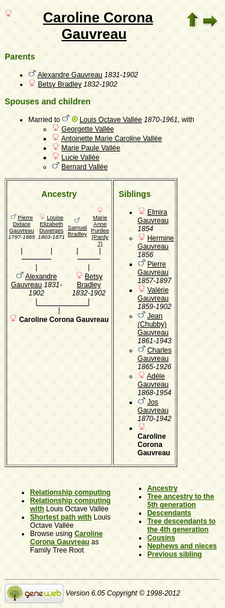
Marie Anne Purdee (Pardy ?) (100, 230)
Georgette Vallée (87, 129)
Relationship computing (70, 492)
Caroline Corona (98, 17)
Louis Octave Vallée (111, 120)
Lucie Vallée (80, 157)
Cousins (161, 538)
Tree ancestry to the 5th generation (180, 500)
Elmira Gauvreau (153, 216)
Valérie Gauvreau (153, 294)
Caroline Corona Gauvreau (66, 538)
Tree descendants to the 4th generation (181, 525)
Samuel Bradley (77, 230)
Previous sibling (174, 554)
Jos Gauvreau (153, 406)
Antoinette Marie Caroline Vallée (111, 138)
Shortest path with (61, 517)
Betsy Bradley (59, 84)
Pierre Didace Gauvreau (21, 224)
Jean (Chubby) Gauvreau (153, 324)
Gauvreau (94, 34)
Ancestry (162, 488)
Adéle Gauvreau (153, 380)
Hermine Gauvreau (156, 242)
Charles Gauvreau (155, 354)
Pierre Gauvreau (153, 268)
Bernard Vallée (84, 167)
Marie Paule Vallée (90, 148)
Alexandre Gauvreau (70, 75)
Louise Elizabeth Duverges (51, 224)
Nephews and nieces (182, 546)
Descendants (169, 513)
